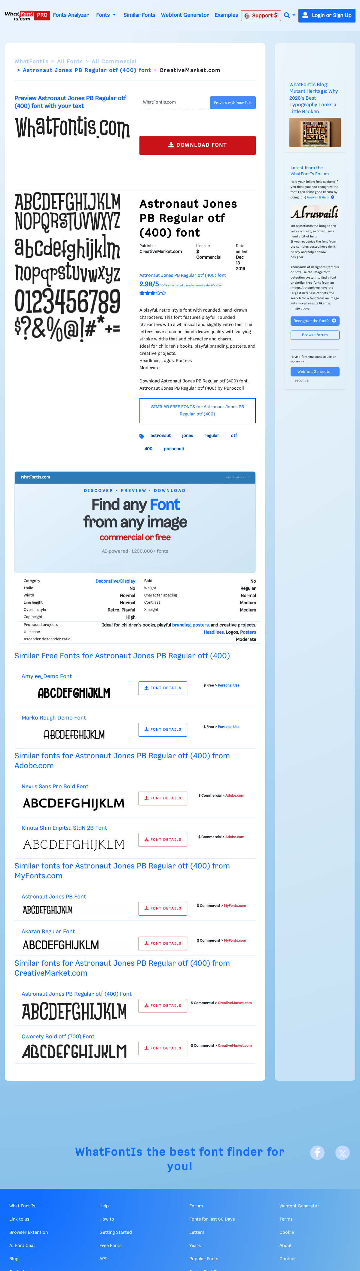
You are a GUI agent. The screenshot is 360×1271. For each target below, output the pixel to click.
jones (187, 435)
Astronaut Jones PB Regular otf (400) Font (77, 994)
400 (148, 449)
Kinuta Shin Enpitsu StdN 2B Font (64, 828)
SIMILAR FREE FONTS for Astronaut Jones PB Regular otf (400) (197, 411)
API (103, 1259)
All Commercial (114, 62)
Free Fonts (110, 1245)
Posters (248, 632)
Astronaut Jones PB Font (54, 897)
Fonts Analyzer (71, 15)
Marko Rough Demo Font (54, 718)
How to (106, 1219)
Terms (285, 1219)
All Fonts (70, 62)
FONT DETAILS (163, 688)
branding (181, 625)
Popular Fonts (203, 1259)
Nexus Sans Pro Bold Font (55, 786)
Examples (226, 15)
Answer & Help (320, 197)
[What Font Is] (19, 16)
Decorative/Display (115, 581)
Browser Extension (28, 1232)
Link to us (19, 1219)
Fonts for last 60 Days (212, 1219)
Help (104, 1206)
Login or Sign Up (327, 15)
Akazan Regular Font (48, 931)
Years (195, 1245)
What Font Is (22, 1206)
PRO (42, 15)
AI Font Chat (22, 1245)
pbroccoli (174, 449)
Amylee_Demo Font (47, 676)
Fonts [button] (103, 15)
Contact (287, 1259)
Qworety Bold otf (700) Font (58, 1037)
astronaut (161, 435)
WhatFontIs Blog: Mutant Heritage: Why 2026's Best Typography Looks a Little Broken (313, 98)
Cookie (286, 1232)
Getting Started (115, 1232)
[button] (289, 16)
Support (261, 15)
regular (211, 435)
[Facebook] (317, 1153)
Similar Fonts (139, 15)
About (285, 1245)
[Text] (173, 102)
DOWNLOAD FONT (197, 145)
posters (201, 625)
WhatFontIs (31, 62)
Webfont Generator (185, 15)
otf (234, 435)
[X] (342, 1153)
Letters (196, 1232)
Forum (196, 1206)
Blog (13, 1259)
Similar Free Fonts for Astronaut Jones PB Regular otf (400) (122, 656)
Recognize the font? (315, 321)
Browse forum (315, 335)
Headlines (214, 632)
